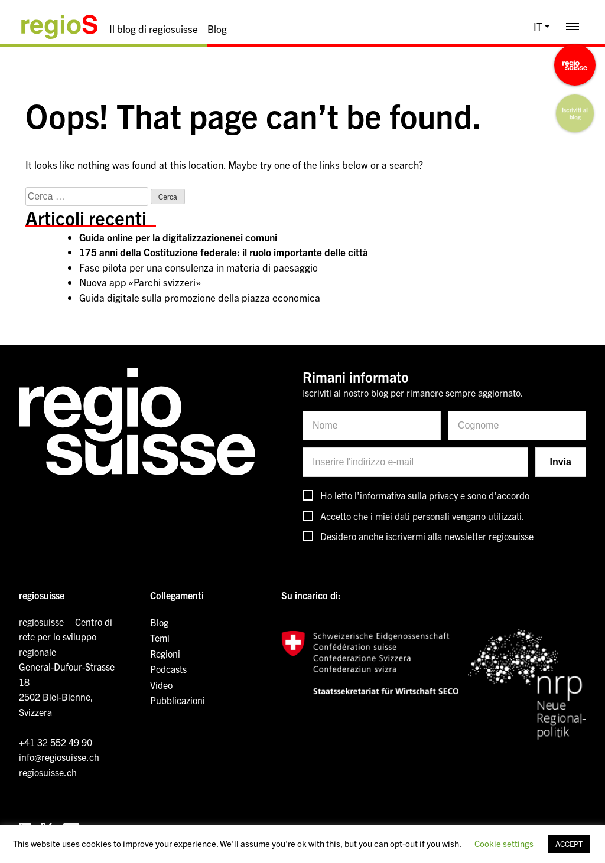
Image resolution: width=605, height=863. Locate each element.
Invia (560, 462)
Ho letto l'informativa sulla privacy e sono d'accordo (424, 495)
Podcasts (168, 669)
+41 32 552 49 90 (55, 742)
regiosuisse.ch (48, 772)
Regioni (165, 653)
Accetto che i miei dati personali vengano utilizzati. (422, 516)
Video (161, 685)
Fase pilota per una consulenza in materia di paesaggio (198, 267)
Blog (217, 28)
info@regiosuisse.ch (59, 757)
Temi (160, 637)
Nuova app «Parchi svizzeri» (140, 282)
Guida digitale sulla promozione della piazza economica (199, 297)
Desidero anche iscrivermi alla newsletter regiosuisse (427, 536)
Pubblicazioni (177, 700)
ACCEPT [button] (569, 844)
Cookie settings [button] (504, 843)
